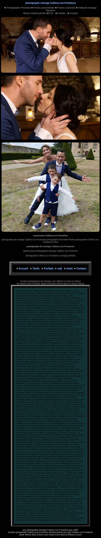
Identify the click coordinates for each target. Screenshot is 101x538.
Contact (72, 13)
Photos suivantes (66, 7)
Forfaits (60, 13)
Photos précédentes (43, 7)
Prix (50, 13)
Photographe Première (18, 7)
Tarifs (36, 268)
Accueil (24, 268)
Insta (69, 268)
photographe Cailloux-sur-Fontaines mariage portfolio (50, 256)
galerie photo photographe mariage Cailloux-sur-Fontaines (50, 251)
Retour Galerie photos (34, 13)
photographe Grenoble (57, 239)
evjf (60, 268)
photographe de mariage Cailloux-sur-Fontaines (24, 239)
